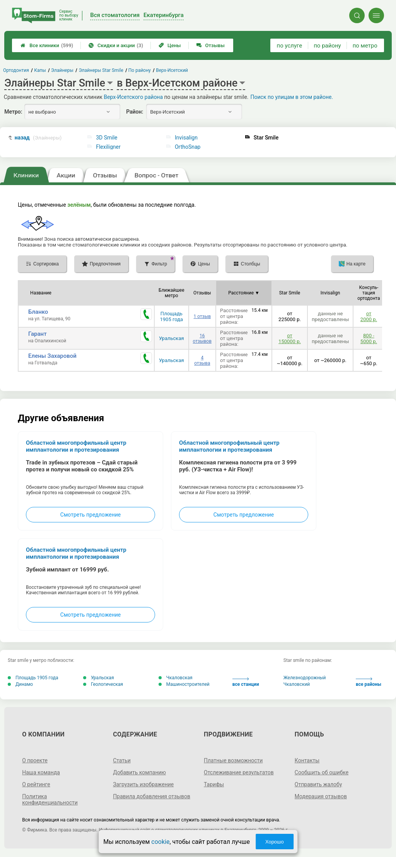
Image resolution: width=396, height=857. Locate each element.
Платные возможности (233, 760)
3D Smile (106, 137)
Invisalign (186, 137)
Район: (134, 112)
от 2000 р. (368, 316)
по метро (365, 45)
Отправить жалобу (318, 784)
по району (327, 45)
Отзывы (210, 45)
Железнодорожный (304, 677)
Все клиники (46, 45)
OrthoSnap (188, 147)
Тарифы (214, 784)
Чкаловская (176, 677)
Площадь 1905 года (171, 316)
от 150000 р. (289, 338)
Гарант (37, 333)
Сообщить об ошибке (321, 772)
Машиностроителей (184, 684)
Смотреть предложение (90, 515)
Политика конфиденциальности (50, 799)
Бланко (38, 311)
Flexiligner (108, 147)
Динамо (20, 684)
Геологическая (103, 684)
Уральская (171, 338)
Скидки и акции (116, 45)
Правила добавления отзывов (151, 796)
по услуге (289, 45)
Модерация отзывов (321, 796)
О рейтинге (36, 784)
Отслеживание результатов (239, 772)
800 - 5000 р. (368, 338)
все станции (245, 682)
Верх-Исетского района (133, 97)
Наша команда (41, 772)
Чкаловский (296, 684)
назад (38, 138)
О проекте (35, 760)
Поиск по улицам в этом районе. (292, 97)
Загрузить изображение (143, 784)
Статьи (122, 760)
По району (139, 70)
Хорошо (274, 842)
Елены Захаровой (52, 355)
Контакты (307, 760)
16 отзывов (202, 338)
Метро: (13, 112)
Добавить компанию (139, 772)
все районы (368, 682)
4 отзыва (202, 360)
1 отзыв (202, 316)
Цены (170, 45)
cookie (160, 841)
